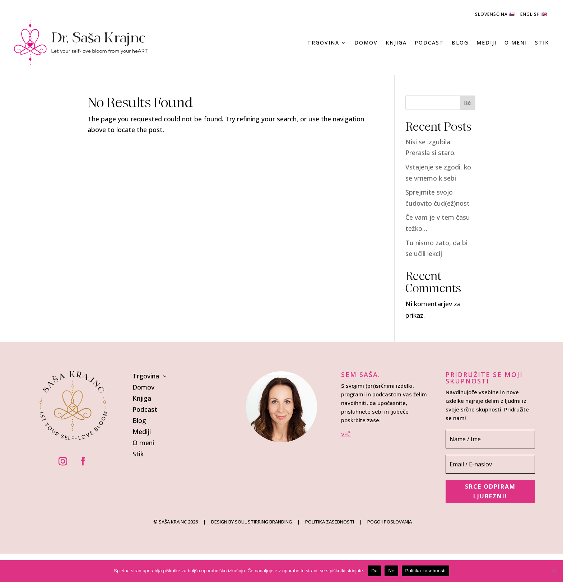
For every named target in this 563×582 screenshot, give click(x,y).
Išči (467, 102)
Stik (542, 42)
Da (374, 570)
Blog (460, 42)
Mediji (486, 42)
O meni (515, 42)
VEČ (345, 434)
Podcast (429, 42)
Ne (391, 570)
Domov (366, 42)
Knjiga (396, 42)
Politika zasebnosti (425, 570)
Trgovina (323, 42)
